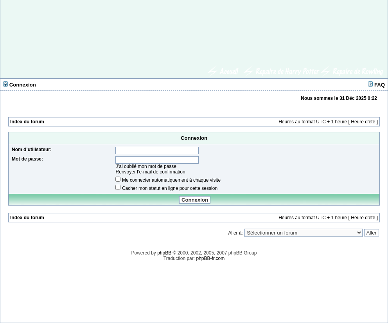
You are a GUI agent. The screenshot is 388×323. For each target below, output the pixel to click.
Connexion (19, 85)
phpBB (164, 253)
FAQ (376, 85)
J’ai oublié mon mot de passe (146, 166)
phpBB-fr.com (210, 258)
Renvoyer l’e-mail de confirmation (150, 172)
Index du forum (27, 122)
